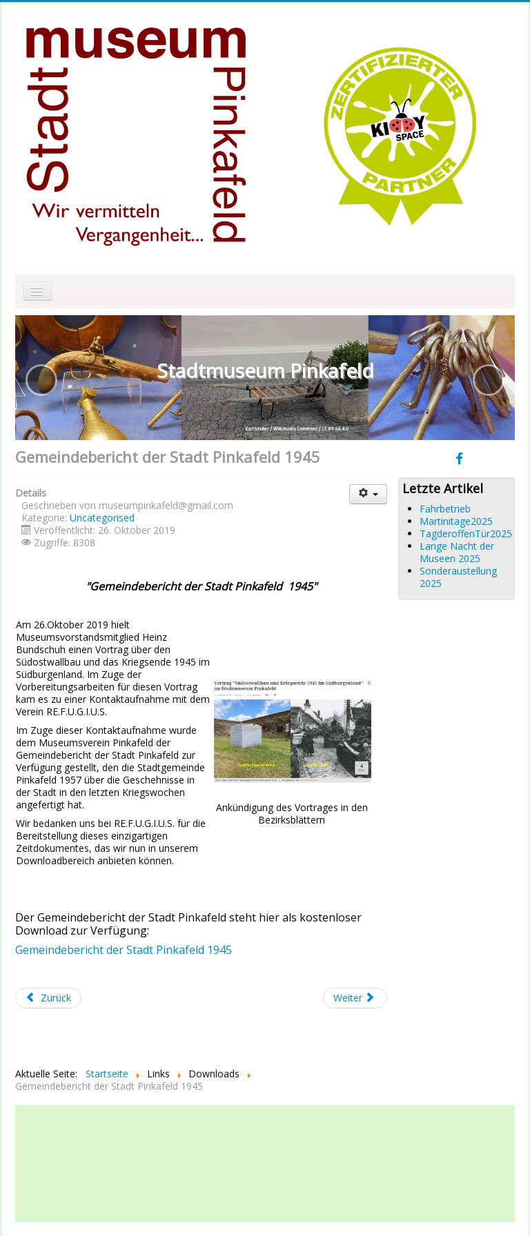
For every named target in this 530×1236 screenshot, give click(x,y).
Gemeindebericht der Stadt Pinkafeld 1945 (123, 949)
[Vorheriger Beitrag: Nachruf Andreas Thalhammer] (48, 998)
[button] (41, 380)
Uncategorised (102, 517)
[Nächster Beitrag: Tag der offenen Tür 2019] (355, 998)
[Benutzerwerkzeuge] (368, 494)
